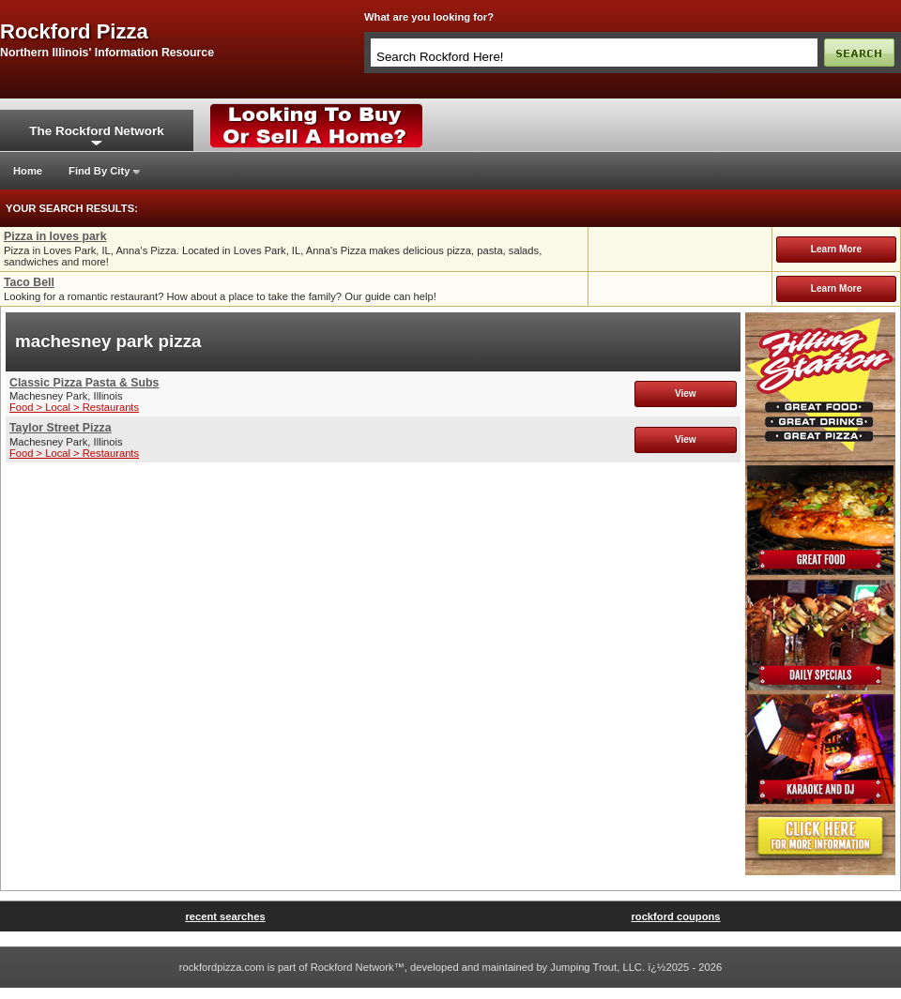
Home (27, 170)
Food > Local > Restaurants (74, 407)
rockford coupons (675, 916)
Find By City (99, 170)
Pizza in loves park (55, 236)
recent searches (225, 916)
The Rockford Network (96, 131)
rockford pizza (74, 31)
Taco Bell (29, 282)
